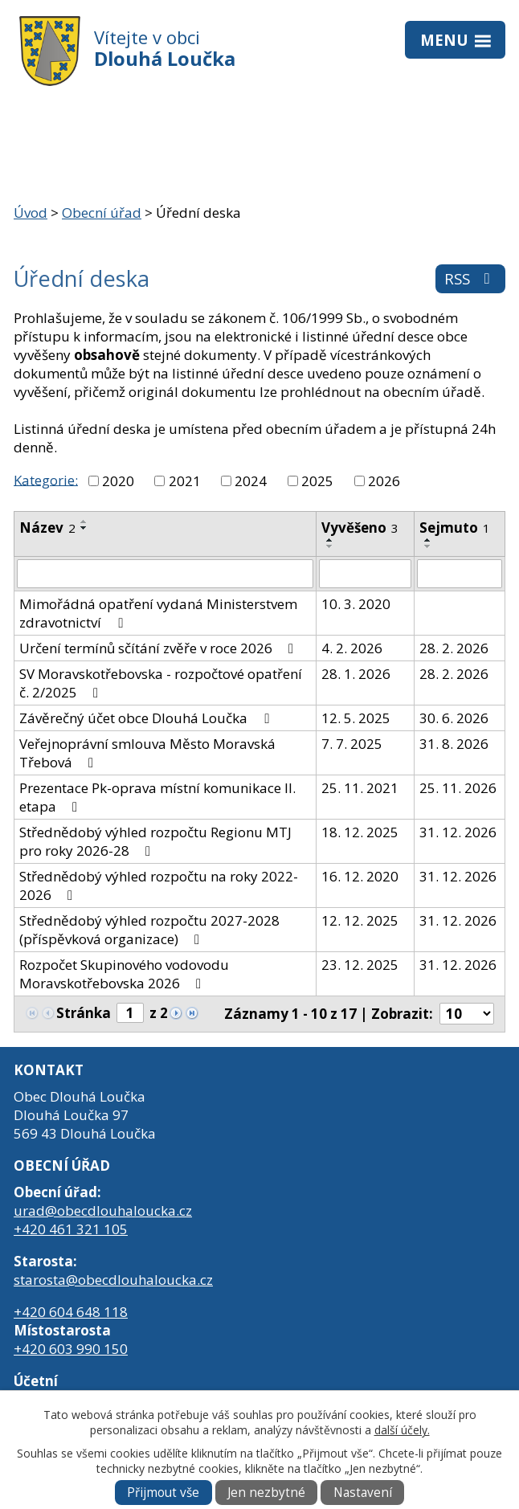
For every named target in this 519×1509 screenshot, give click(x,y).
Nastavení (362, 1492)
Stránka (83, 1013)
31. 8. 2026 (453, 743)
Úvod (30, 212)
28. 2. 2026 (453, 648)
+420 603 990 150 (71, 1348)
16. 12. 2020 (359, 876)
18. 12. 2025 (359, 832)
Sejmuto (454, 527)
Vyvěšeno (359, 527)
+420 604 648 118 (71, 1311)
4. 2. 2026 (351, 648)
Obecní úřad (101, 212)
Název (47, 527)
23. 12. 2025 (359, 964)
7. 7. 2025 (351, 743)
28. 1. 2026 (355, 674)
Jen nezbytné (266, 1492)
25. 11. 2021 (359, 788)
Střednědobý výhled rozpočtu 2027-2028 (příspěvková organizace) (149, 929)
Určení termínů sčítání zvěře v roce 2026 (159, 648)
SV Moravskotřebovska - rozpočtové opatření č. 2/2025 (160, 683)
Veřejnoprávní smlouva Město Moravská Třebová (147, 752)
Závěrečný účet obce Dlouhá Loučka (147, 718)
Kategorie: (46, 479)
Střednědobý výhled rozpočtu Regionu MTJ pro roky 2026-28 (155, 841)
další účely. (402, 1429)
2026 (384, 481)
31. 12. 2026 (458, 832)
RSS (470, 278)
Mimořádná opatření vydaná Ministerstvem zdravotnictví (158, 613)
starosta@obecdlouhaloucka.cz (113, 1279)
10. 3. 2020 (355, 604)
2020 (118, 481)
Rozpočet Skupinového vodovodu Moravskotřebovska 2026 (124, 973)
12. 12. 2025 (359, 920)
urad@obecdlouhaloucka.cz (103, 1210)
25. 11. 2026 (458, 788)
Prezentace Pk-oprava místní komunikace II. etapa (157, 797)
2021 (185, 481)
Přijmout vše (163, 1492)
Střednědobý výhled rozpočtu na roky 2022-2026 (158, 885)
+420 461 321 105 (71, 1229)
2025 (317, 481)
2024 (251, 481)
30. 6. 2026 (453, 718)
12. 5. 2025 (355, 718)
